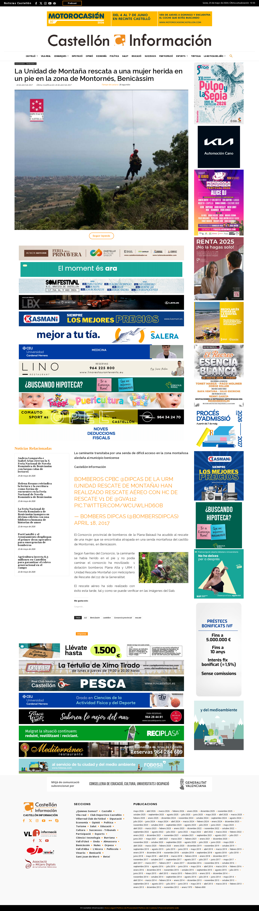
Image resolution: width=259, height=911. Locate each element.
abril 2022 (208, 832)
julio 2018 (234, 853)
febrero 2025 (139, 818)
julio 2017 (203, 860)
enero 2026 (192, 811)
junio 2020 (216, 842)
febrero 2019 (235, 849)
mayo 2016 (196, 867)
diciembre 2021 (154, 835)
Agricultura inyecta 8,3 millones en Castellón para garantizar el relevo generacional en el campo (34, 562)
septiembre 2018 (204, 853)
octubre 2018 (188, 853)
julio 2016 (170, 867)
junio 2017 (216, 860)
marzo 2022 (221, 832)
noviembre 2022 (211, 828)
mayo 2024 (163, 822)
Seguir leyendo (101, 236)
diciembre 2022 (194, 828)
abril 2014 (137, 880)
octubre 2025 (139, 815)
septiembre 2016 (141, 867)
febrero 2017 (165, 863)
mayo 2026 (138, 811)
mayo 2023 (228, 825)
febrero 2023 (165, 828)
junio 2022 (183, 832)
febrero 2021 (191, 839)
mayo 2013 (196, 884)
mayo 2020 (228, 842)
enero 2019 (138, 853)
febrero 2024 (203, 822)
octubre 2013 (228, 880)
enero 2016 (138, 870)
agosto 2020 (190, 842)
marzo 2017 (150, 863)
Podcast (72, 3)
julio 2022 (170, 832)
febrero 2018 (191, 856)
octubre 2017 (157, 860)
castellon (107, 617)
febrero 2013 (235, 884)
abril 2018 (163, 856)
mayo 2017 (228, 860)
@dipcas (131, 479)
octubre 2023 (157, 825)
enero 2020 (179, 846)
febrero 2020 (165, 846)
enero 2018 (205, 856)
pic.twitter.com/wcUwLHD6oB (118, 505)
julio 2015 (234, 870)
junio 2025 (198, 815)
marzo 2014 (150, 880)
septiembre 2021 (204, 835)
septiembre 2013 (141, 884)
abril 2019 (208, 849)
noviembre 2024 (186, 818)
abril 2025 (223, 815)
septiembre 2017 (174, 860)
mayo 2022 (196, 832)
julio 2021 (234, 835)
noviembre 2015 (171, 870)
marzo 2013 (221, 884)
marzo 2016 (221, 867)
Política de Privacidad (127, 908)
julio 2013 (170, 884)
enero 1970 (187, 887)
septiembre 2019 (141, 849)
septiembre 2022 (141, 832)
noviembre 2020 (140, 842)
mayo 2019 (196, 849)
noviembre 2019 (211, 846)
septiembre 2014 (174, 877)
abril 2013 (208, 884)
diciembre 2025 (208, 811)
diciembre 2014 (220, 873)
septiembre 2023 (174, 825)
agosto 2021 (221, 835)
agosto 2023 (190, 825)
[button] (231, 56)
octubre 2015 (188, 870)
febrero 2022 (235, 832)
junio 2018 (138, 856)
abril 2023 (137, 828)
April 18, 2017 (92, 523)
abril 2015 (163, 873)
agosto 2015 (221, 870)
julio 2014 (203, 877)
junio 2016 (183, 867)
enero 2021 (205, 839)
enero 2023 (179, 828)
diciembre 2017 (220, 856)
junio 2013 (183, 884)
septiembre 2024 (219, 818)
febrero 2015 (191, 873)
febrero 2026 (178, 811)
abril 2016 (208, 867)
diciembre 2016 (194, 863)
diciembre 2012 (154, 887)
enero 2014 (179, 880)
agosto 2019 (157, 849)
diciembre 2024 (168, 818)
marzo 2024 (188, 822)
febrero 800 (200, 887)
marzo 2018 (176, 856)
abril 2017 (137, 863)
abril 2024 (175, 822)
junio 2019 (183, 849)
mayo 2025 (211, 815)
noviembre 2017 (140, 860)
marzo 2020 (150, 846)
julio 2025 (185, 815)
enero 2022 (138, 835)
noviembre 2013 (211, 880)
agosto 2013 (157, 884)
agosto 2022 (157, 832)
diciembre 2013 (194, 880)
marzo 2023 (150, 828)
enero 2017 (179, 863)
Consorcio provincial (123, 617)
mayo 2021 (151, 839)
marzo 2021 (176, 839)
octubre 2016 (228, 863)
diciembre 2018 (154, 853)
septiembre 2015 (204, 870)
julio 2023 (203, 825)
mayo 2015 (151, 873)
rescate (138, 617)
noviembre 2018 (171, 853)
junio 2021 (138, 839)
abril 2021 (163, 839)
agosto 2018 (221, 853)
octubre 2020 (157, 842)
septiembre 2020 (174, 842)
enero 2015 (205, 873)
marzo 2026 (164, 811)
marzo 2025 (236, 815)
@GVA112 (125, 499)
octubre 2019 (228, 846)
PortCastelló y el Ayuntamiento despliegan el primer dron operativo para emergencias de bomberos (34, 540)
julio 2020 (203, 842)
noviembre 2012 (171, 887)
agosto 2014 (190, 877)
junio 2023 (216, 825)
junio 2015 (138, 873)
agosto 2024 (235, 818)
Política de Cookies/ (148, 908)
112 (85, 617)
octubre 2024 (202, 818)
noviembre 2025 (225, 811)
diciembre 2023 (232, 822)
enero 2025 (153, 818)
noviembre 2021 (171, 835)
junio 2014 (216, 877)
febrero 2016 (235, 867)
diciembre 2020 (220, 839)
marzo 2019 (221, 849)
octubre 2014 (157, 877)
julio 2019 (170, 849)
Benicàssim (95, 617)
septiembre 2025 (156, 815)
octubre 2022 (228, 828)
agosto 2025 (172, 815)
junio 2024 (150, 822)
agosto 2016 (157, 867)
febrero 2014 (165, 880)
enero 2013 (138, 887)
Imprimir (81, 633)
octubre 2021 (188, 835)
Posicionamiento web (169, 908)
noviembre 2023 (140, 825)
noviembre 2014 (140, 877)
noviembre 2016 (211, 863)
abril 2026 (151, 811)
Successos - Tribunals (26, 63)
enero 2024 (217, 822)
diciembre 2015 (154, 870)
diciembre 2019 (194, 846)
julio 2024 (137, 822)
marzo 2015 (176, 873)
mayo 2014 (228, 877)
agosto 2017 (190, 860)
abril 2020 (137, 846)
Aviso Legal (110, 908)
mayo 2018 (151, 856)
